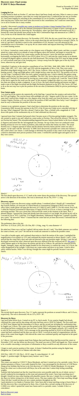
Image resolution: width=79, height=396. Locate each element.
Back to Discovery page (9, 392)
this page (71, 241)
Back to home (6, 394)
